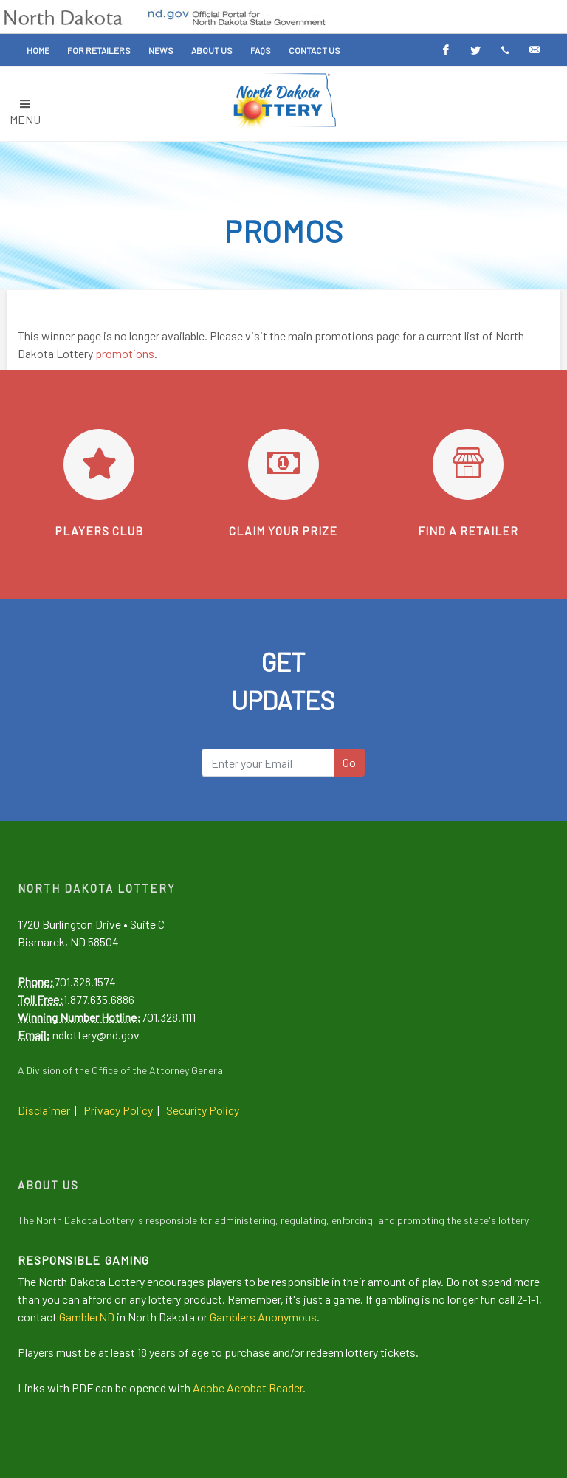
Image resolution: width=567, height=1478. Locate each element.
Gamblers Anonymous (263, 1317)
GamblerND (86, 1317)
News (160, 50)
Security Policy (202, 1110)
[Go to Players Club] (98, 464)
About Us (212, 50)
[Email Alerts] (534, 50)
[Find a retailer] (468, 464)
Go (349, 762)
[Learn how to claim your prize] (283, 464)
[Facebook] (446, 50)
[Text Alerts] (505, 50)
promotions (124, 353)
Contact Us (314, 50)
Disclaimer (44, 1110)
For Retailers (99, 50)
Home (38, 50)
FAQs (260, 50)
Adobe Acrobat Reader (248, 1388)
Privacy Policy (118, 1110)
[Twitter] (475, 50)
